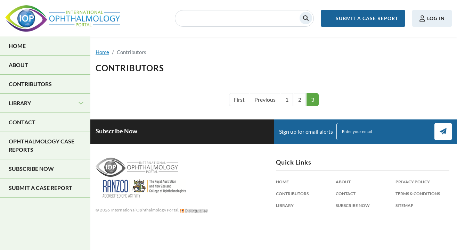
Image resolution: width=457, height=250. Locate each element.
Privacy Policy (412, 181)
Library (20, 103)
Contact (22, 122)
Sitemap (404, 205)
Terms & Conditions (417, 193)
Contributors (30, 84)
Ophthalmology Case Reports (41, 145)
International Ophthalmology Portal (62, 18)
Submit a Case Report (367, 18)
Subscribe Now (31, 168)
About (18, 64)
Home (17, 45)
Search (306, 18)
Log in (436, 18)
